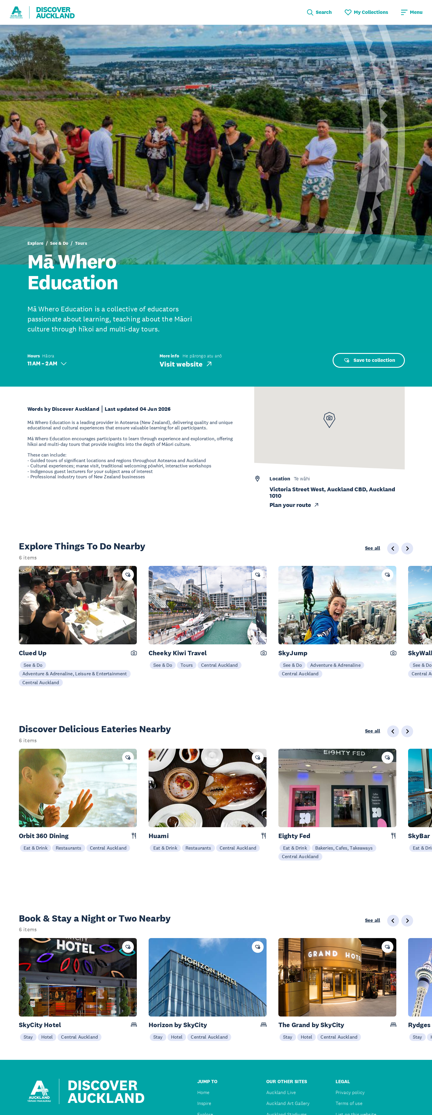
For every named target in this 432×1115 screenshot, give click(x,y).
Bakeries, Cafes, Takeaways (344, 848)
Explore (35, 243)
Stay (28, 1037)
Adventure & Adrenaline (335, 665)
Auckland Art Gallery (288, 1103)
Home (203, 1092)
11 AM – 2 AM (47, 363)
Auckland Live (281, 1092)
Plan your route (294, 505)
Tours (81, 243)
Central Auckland (40, 682)
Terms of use (349, 1103)
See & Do (59, 243)
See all (372, 548)
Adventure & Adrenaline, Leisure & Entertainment (74, 673)
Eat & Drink (35, 848)
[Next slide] (407, 548)
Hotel (47, 1037)
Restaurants (69, 848)
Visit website (186, 364)
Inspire (204, 1103)
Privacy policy (350, 1092)
